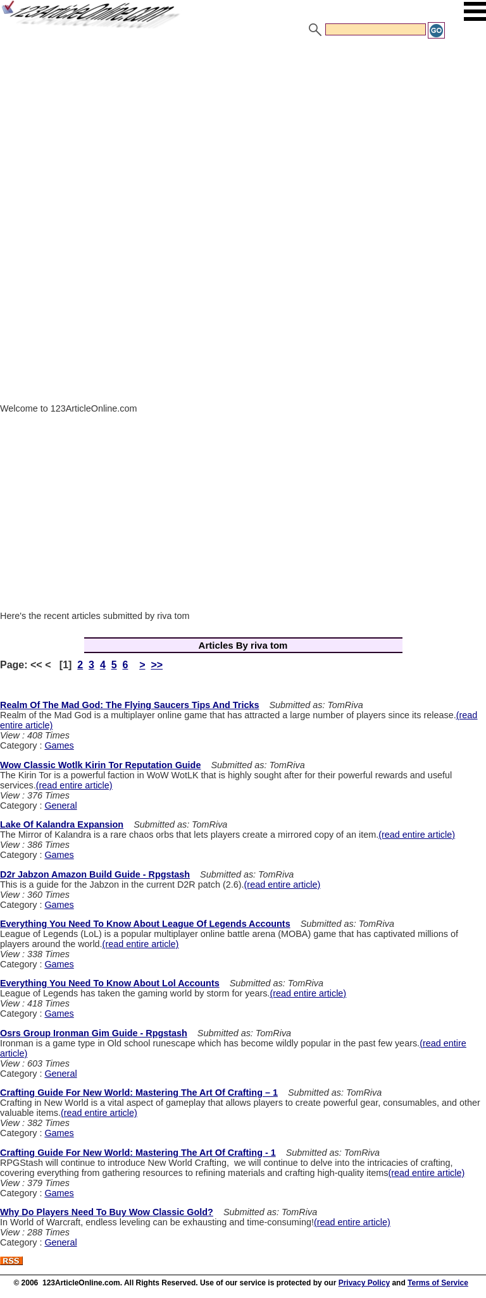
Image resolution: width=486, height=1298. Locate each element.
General (60, 805)
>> (157, 664)
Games (58, 745)
